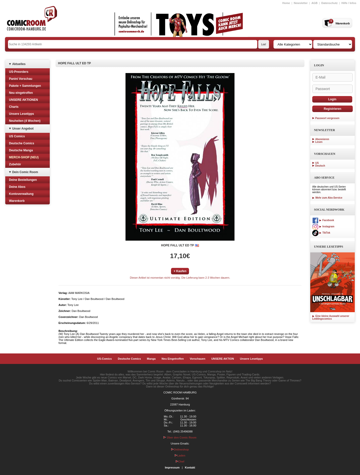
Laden (180, 455)
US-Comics (104, 358)
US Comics (17, 136)
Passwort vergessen (327, 118)
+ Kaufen (180, 271)
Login (332, 99)
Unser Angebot (23, 128)
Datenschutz (329, 3)
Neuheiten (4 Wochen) (24, 121)
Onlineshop (180, 449)
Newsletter (301, 3)
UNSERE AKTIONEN (23, 100)
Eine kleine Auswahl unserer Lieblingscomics (330, 317)
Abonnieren (322, 139)
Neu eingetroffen (21, 93)
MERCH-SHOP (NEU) (23, 157)
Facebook (323, 220)
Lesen (318, 142)
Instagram (323, 226)
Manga (151, 358)
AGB (315, 3)
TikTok (321, 232)
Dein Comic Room (25, 172)
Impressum (172, 467)
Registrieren (332, 109)
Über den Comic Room (180, 437)
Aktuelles (19, 64)
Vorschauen (197, 358)
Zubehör (15, 164)
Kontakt (190, 467)
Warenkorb (16, 201)
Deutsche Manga (21, 150)
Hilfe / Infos (349, 3)
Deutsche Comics (21, 143)
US (317, 163)
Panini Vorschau (20, 79)
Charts (13, 107)
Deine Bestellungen (23, 180)
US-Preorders (18, 72)
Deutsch (320, 165)
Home (286, 3)
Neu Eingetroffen (173, 358)
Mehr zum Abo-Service (327, 197)
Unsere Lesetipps (21, 114)
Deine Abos (17, 187)
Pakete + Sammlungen (25, 86)
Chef (180, 461)
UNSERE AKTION (222, 358)
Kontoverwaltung (21, 194)
